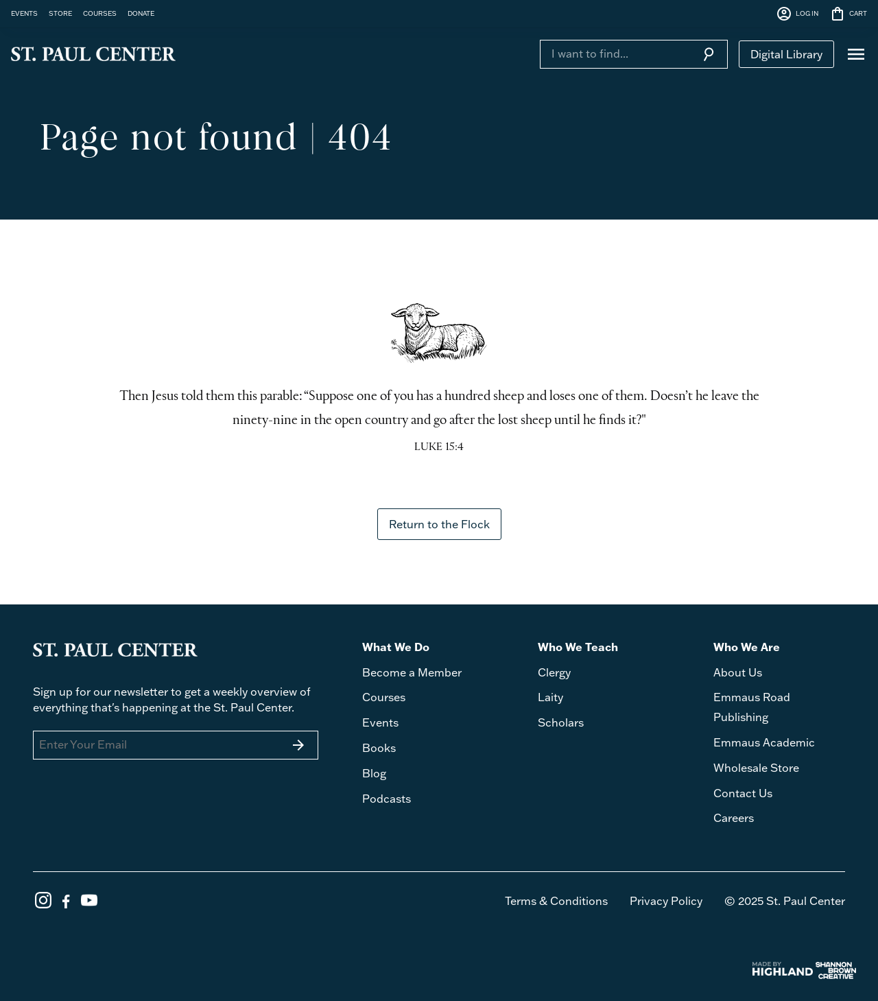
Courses (383, 697)
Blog (374, 773)
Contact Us (742, 793)
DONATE (141, 13)
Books (379, 748)
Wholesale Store (756, 768)
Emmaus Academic (764, 742)
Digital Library (786, 54)
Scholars (561, 722)
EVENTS (24, 13)
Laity (550, 697)
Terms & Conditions (556, 901)
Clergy (554, 672)
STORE (60, 13)
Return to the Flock (439, 524)
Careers (733, 818)
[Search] (615, 53)
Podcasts (386, 798)
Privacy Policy (666, 901)
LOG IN (797, 13)
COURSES (100, 13)
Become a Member (412, 672)
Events (380, 722)
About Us (737, 672)
